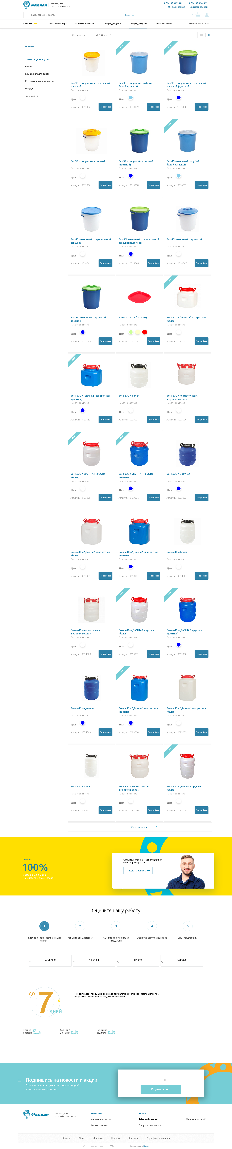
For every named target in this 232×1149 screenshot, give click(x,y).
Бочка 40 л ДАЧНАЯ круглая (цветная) (184, 631)
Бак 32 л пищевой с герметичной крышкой (90, 84)
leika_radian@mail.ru (150, 1119)
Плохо (129, 960)
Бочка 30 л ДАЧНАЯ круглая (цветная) (136, 475)
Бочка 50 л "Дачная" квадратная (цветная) (138, 710)
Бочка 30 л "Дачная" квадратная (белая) (186, 319)
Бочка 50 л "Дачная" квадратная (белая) (186, 710)
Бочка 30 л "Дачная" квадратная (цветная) (90, 397)
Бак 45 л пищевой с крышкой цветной (88, 319)
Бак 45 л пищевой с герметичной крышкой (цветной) (139, 241)
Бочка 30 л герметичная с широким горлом (182, 397)
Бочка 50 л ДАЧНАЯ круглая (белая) (184, 788)
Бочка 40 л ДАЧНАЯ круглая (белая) (136, 631)
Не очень (86, 960)
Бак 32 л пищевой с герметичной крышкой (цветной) (186, 84)
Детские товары (164, 23)
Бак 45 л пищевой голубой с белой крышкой (183, 162)
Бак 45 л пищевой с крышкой (184, 239)
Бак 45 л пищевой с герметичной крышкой (90, 241)
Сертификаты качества (158, 1138)
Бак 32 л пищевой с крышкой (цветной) (136, 162)
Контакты (138, 6)
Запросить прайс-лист (198, 23)
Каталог (27, 23)
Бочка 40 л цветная (82, 708)
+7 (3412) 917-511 (172, 3)
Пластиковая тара (58, 23)
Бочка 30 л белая (129, 395)
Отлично (42, 960)
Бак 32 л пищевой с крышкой (87, 161)
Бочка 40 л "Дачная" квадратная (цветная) (138, 553)
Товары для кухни (138, 23)
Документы (99, 6)
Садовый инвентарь (85, 23)
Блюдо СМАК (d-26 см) (133, 317)
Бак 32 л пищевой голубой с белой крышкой (136, 84)
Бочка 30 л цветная (178, 473)
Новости (126, 6)
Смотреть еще (140, 827)
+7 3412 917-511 (101, 1119)
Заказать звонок (198, 6)
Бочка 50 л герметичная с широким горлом (134, 788)
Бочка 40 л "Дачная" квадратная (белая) (90, 553)
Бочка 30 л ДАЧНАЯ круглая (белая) (87, 475)
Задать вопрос (137, 870)
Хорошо (174, 960)
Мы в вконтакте (196, 1119)
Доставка (98, 1138)
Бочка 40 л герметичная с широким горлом (86, 631)
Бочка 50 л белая (80, 786)
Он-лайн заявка (176, 6)
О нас (87, 6)
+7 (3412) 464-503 (197, 3)
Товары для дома (112, 23)
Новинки (29, 46)
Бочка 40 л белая (176, 552)
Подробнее (105, 106)
